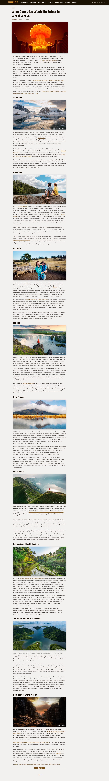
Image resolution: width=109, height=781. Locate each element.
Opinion (67, 2)
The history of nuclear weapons (48, 60)
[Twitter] (97, 2)
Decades (50, 2)
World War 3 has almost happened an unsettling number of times (31, 742)
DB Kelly (15, 19)
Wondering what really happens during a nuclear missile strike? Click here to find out (37, 764)
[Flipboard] (99, 2)
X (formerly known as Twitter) (21, 240)
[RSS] (104, 2)
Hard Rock (33, 2)
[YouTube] (92, 2)
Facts (13, 8)
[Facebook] (90, 2)
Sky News (58, 753)
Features (74, 2)
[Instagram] (95, 2)
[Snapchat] (102, 2)
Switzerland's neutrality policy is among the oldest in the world (46, 512)
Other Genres (42, 2)
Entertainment (59, 2)
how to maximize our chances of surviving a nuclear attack (48, 80)
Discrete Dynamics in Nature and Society (37, 299)
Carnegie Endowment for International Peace (32, 578)
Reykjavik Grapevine (28, 383)
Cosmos (55, 287)
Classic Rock (24, 2)
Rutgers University (23, 206)
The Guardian (41, 138)
